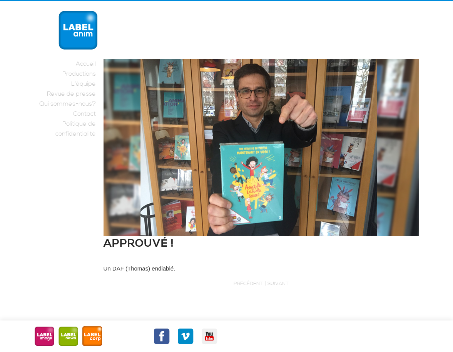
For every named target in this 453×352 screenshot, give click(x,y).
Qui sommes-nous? (67, 104)
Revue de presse (71, 94)
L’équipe (83, 84)
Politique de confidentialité (75, 129)
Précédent (248, 284)
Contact (84, 114)
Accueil (86, 64)
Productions (79, 74)
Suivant (278, 284)
